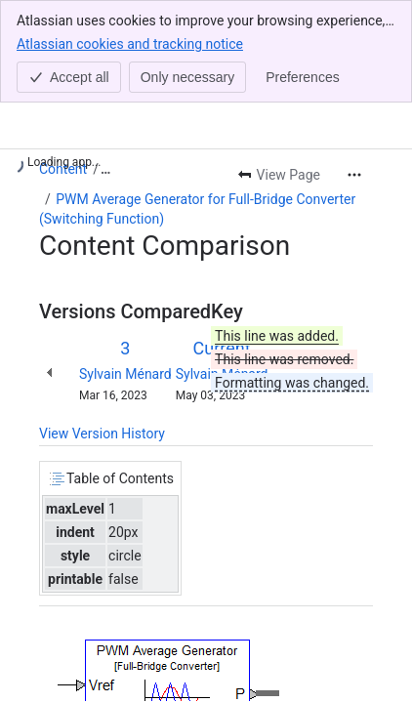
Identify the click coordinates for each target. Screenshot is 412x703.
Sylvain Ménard (125, 374)
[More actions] (354, 174)
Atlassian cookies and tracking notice (130, 43)
